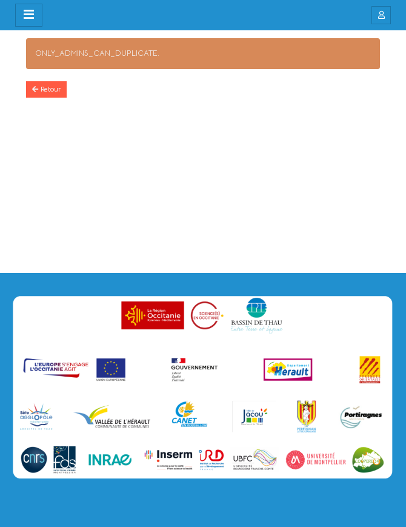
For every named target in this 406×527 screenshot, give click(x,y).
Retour (46, 89)
